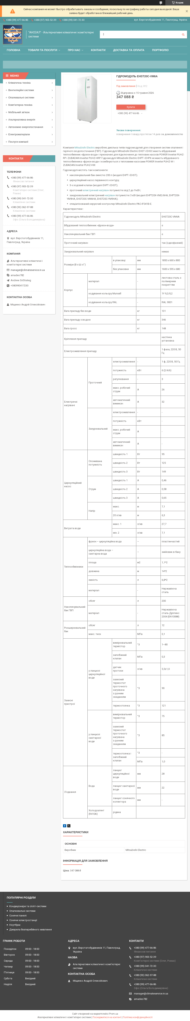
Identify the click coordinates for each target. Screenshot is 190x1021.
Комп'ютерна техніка (20, 104)
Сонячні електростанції (23, 920)
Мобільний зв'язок (18, 112)
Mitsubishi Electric (84, 147)
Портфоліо (160, 50)
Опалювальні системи (21, 97)
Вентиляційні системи (21, 90)
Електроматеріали (19, 134)
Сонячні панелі (18, 915)
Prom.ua (113, 1013)
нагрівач (110, 195)
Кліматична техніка (19, 82)
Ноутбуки (14, 924)
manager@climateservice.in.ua (28, 270)
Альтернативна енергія (21, 119)
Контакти (98, 50)
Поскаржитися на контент (107, 1017)
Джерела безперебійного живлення (30, 929)
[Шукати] (183, 34)
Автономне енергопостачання (25, 127)
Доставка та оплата (128, 50)
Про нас (74, 50)
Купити (131, 107)
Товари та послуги (42, 50)
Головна (13, 50)
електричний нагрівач (96, 190)
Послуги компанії (18, 141)
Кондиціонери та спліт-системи (27, 906)
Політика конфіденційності (138, 1017)
